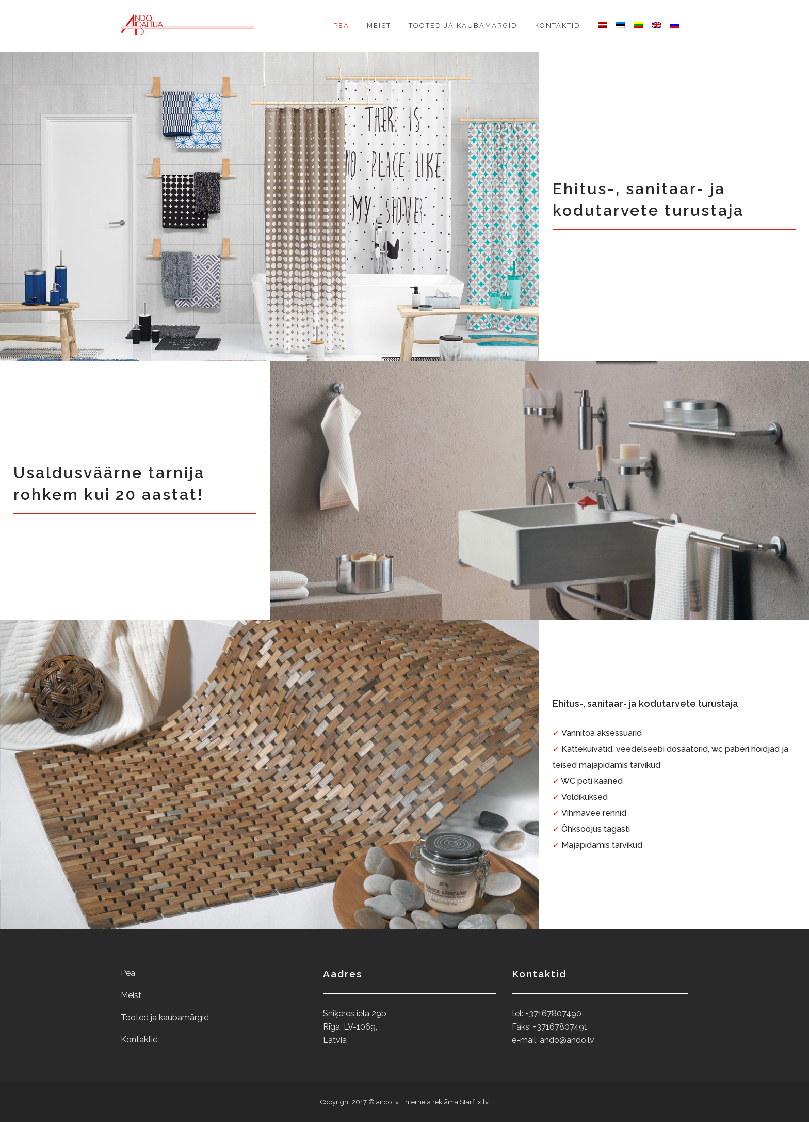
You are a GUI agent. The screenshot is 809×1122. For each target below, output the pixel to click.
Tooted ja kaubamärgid (165, 1017)
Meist (131, 995)
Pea (128, 973)
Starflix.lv (474, 1102)
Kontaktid (139, 1040)
